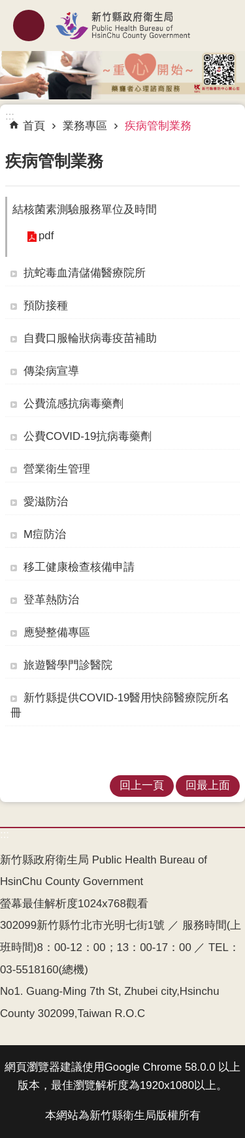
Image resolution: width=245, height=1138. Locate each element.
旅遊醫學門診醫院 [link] (68, 665)
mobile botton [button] (28, 25)
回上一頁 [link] (142, 785)
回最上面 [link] (208, 785)
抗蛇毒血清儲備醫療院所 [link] (85, 273)
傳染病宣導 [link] (51, 371)
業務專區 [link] (85, 126)
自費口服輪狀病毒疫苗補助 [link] (90, 338)
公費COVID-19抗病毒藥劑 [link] (88, 436)
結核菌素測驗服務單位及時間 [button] (84, 209)
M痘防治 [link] (45, 534)
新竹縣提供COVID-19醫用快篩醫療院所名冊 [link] (119, 705)
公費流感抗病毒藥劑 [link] (73, 403)
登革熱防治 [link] (51, 600)
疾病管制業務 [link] (158, 126)
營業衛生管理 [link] (57, 469)
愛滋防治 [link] (46, 501)
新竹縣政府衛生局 (122, 25)
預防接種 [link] (46, 305)
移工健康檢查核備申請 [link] (79, 567)
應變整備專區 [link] (57, 632)
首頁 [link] (34, 126)
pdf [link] (46, 235)
